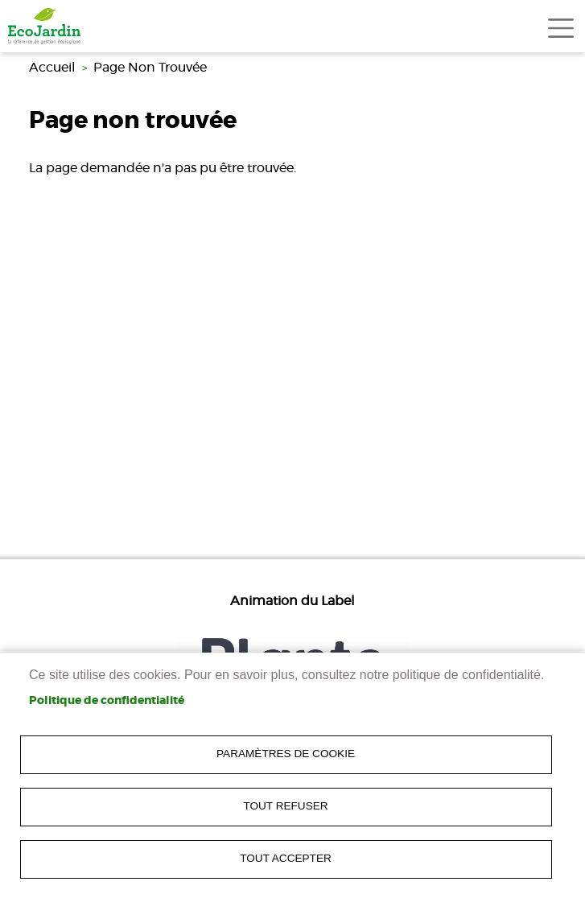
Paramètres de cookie (285, 754)
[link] (44, 26)
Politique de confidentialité (106, 700)
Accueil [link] (52, 67)
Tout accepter (286, 858)
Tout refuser (285, 806)
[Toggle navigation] (561, 28)
